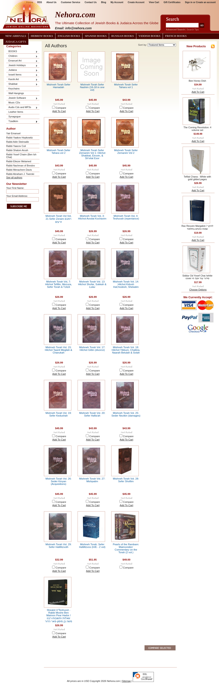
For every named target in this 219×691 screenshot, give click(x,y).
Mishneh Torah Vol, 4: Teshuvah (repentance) (126, 217)
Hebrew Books (42, 36)
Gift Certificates (172, 2)
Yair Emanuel (13, 133)
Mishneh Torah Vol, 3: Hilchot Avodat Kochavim (92, 217)
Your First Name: (15, 188)
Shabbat (22, 84)
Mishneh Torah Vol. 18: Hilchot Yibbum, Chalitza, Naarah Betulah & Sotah (126, 350)
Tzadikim (22, 121)
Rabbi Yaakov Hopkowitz (19, 137)
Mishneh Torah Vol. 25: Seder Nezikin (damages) (125, 414)
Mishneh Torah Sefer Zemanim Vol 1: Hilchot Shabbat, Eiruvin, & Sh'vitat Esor (92, 154)
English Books (69, 36)
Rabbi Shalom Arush (17, 150)
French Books (176, 36)
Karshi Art (22, 79)
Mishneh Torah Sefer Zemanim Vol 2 (126, 151)
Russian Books (122, 36)
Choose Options (198, 289)
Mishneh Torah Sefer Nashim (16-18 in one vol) (92, 87)
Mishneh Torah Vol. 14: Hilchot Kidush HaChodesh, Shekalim (126, 284)
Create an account (206, 2)
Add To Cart (59, 111)
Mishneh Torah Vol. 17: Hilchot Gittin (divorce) (92, 348)
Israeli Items (22, 75)
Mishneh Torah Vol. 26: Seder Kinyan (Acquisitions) (58, 481)
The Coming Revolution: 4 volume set (197, 128)
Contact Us (91, 2)
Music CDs (14, 102)
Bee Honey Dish (197, 80)
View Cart (154, 2)
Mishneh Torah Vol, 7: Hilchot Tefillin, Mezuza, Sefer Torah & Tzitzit (58, 284)
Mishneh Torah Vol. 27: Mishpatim (92, 480)
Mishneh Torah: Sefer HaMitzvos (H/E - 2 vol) (92, 545)
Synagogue (14, 116)
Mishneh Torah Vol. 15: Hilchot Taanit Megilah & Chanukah (58, 350)
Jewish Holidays (22, 65)
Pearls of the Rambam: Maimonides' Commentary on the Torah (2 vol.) (126, 548)
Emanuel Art (22, 61)
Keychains (14, 88)
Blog (103, 2)
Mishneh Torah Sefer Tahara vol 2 (58, 151)
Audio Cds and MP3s (22, 107)
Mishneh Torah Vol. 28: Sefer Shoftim (126, 480)
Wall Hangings (16, 93)
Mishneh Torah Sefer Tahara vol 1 (126, 86)
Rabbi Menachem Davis (19, 169)
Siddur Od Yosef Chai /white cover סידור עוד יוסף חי (197, 277)
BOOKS (22, 51)
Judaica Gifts (16, 41)
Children (22, 56)
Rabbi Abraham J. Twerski (20, 174)
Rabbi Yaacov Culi (16, 146)
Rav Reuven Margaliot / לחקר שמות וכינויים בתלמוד (197, 227)
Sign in (188, 2)
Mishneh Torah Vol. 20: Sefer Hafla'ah (92, 414)
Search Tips (193, 29)
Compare (61, 108)
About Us (51, 2)
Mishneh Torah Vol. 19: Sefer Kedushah (58, 414)
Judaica (22, 70)
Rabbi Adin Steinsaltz (17, 141)
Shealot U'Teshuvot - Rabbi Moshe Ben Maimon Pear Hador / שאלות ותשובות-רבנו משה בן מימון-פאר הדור (58, 616)
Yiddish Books (149, 36)
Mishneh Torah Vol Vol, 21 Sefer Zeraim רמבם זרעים (58, 219)
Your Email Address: (17, 196)
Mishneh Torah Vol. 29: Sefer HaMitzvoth (58, 545)
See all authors (14, 177)
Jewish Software (22, 98)
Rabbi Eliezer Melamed (18, 161)
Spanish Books (96, 36)
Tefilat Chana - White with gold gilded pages (197, 178)
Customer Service (70, 2)
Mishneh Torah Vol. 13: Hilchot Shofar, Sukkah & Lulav (92, 284)
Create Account (136, 2)
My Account (117, 2)
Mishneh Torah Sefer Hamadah (58, 86)
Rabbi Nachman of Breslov (20, 165)
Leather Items (15, 112)
